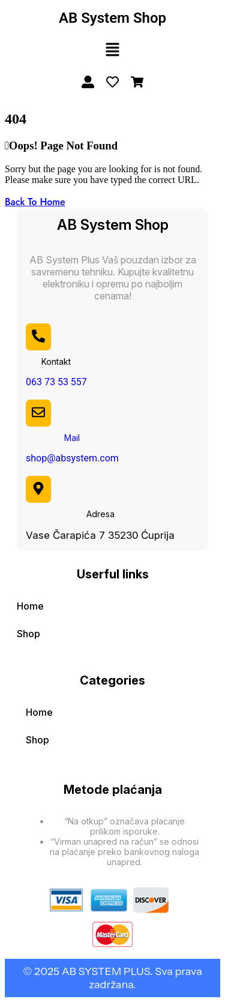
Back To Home (35, 202)
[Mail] (38, 412)
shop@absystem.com (72, 458)
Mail (72, 438)
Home (30, 606)
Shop (28, 634)
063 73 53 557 (56, 382)
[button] (112, 50)
